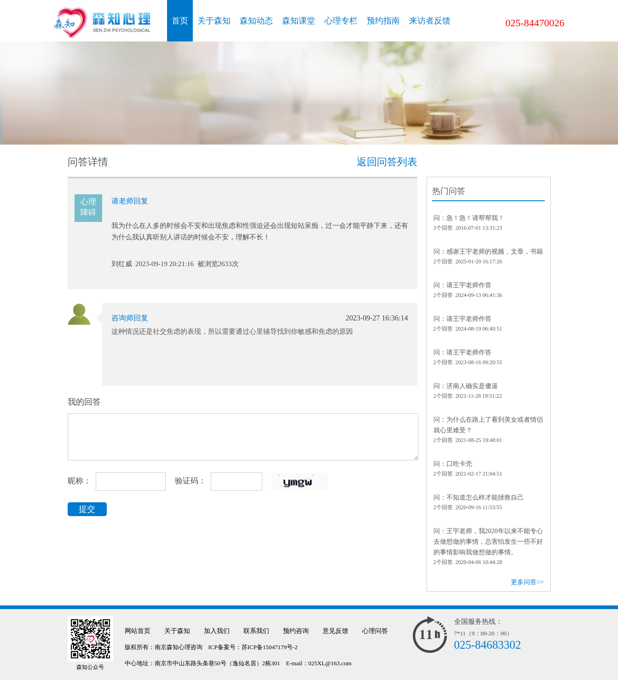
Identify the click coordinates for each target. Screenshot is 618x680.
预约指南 (383, 20)
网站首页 (137, 631)
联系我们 (256, 631)
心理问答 (375, 631)
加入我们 (217, 631)
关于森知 (214, 20)
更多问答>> (527, 582)
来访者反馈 (430, 20)
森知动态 (256, 20)
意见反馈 (335, 631)
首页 (180, 20)
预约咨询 (296, 631)
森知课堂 (298, 20)
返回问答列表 (387, 162)
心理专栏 (341, 20)
